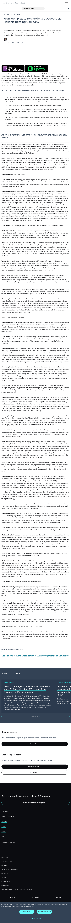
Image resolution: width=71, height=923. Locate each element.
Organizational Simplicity (56, 656)
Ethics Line (4, 857)
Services (4, 811)
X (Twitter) (35, 897)
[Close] (69, 905)
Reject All (26, 911)
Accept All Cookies (44, 911)
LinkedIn (12, 897)
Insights (4, 821)
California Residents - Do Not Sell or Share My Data (16, 889)
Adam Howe (7, 43)
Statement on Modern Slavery (10, 869)
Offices (4, 837)
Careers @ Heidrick (8, 842)
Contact (3, 877)
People (3, 832)
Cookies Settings (35, 918)
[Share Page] (68, 8)
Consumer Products (11, 656)
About (3, 826)
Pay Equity (4, 873)
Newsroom (4, 865)
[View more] (35, 717)
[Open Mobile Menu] (66, 3)
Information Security (7, 861)
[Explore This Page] (33, 8)
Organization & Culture (33, 656)
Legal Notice (5, 885)
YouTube (58, 897)
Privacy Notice (5, 881)
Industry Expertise (8, 816)
